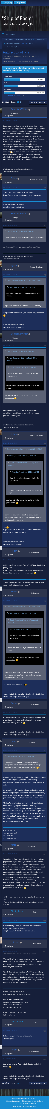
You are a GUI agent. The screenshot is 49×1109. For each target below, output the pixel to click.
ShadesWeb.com (30, 1106)
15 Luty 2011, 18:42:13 (10, 560)
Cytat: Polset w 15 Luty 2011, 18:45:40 (20, 756)
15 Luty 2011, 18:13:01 (10, 187)
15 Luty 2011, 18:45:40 (10, 712)
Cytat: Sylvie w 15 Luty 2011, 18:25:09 (20, 351)
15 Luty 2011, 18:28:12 (10, 345)
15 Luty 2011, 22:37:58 (10, 1059)
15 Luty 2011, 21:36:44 (10, 1030)
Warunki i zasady (23, 1098)
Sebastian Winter (19, 109)
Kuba (13, 741)
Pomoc (14, 1098)
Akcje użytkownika (38, 102)
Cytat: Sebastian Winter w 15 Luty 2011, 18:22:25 (24, 281)
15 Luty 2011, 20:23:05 (10, 854)
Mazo (13, 845)
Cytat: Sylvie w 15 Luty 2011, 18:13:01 (20, 231)
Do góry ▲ (33, 1098)
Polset (14, 551)
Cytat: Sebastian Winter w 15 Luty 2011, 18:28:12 (24, 449)
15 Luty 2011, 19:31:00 (10, 750)
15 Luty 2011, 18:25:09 (10, 274)
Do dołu (5, 102)
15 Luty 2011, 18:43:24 (10, 600)
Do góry (5, 1083)
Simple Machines (30, 1103)
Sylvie (31, 43)
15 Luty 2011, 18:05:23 (10, 120)
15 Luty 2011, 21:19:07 (10, 951)
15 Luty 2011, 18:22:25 (10, 225)
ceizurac (15, 942)
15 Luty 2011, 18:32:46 (10, 443)
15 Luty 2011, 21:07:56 (10, 920)
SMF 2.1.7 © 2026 (18, 1103)
